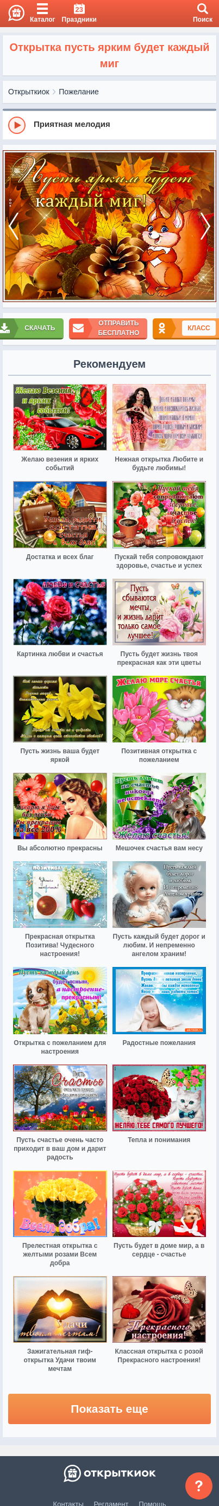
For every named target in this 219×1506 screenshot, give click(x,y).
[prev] (13, 226)
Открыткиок (28, 91)
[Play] (17, 125)
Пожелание (79, 91)
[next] (205, 226)
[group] (109, 124)
